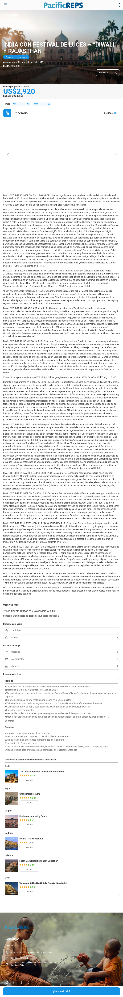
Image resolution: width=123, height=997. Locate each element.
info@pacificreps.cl (19, 958)
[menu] (119, 5)
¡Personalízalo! (61, 991)
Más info (29, 780)
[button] (8, 154)
